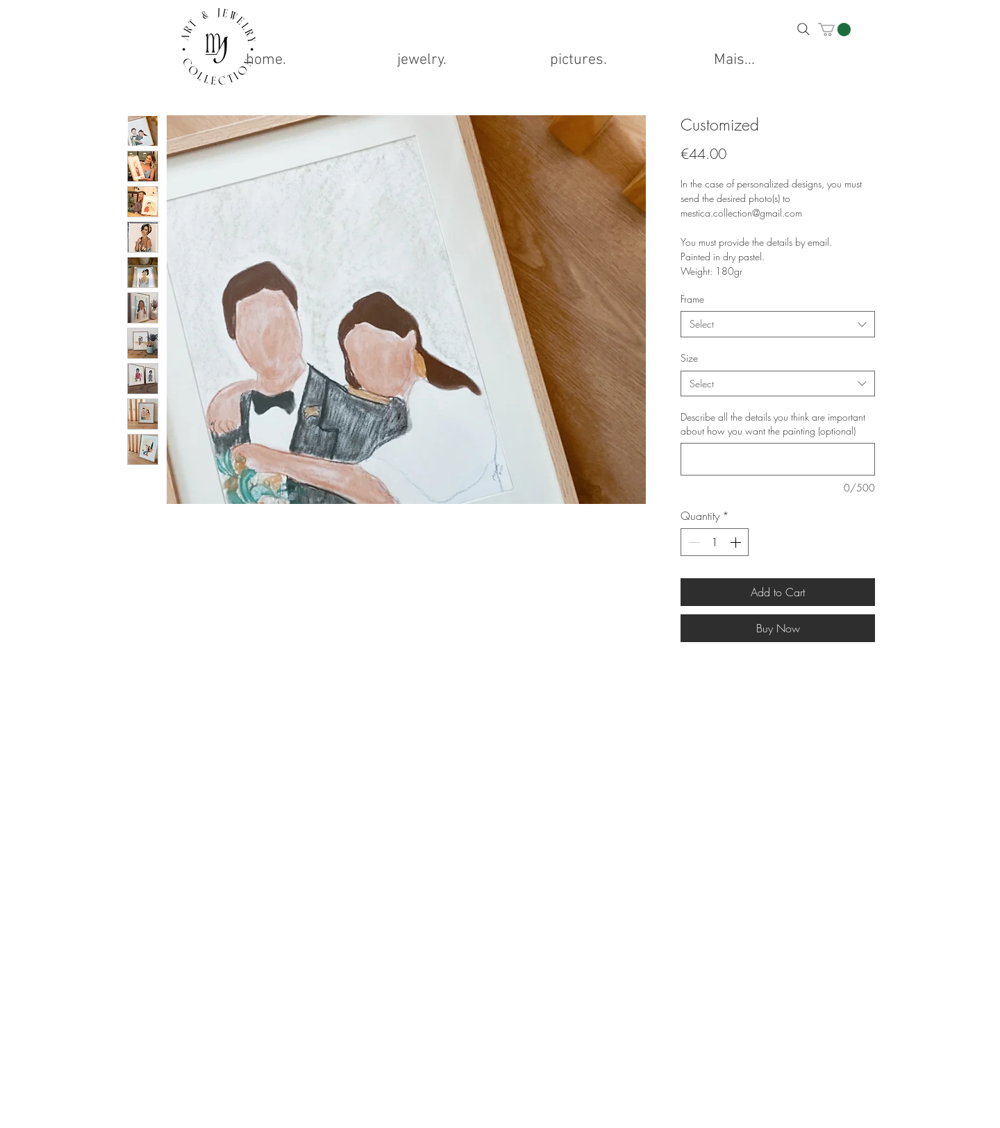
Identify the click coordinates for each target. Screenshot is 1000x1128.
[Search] (803, 29)
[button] (834, 29)
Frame (692, 298)
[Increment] (737, 542)
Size (689, 357)
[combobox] (778, 324)
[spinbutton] (714, 542)
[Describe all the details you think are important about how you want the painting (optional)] (777, 459)
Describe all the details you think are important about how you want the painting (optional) (773, 423)
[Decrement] (692, 542)
